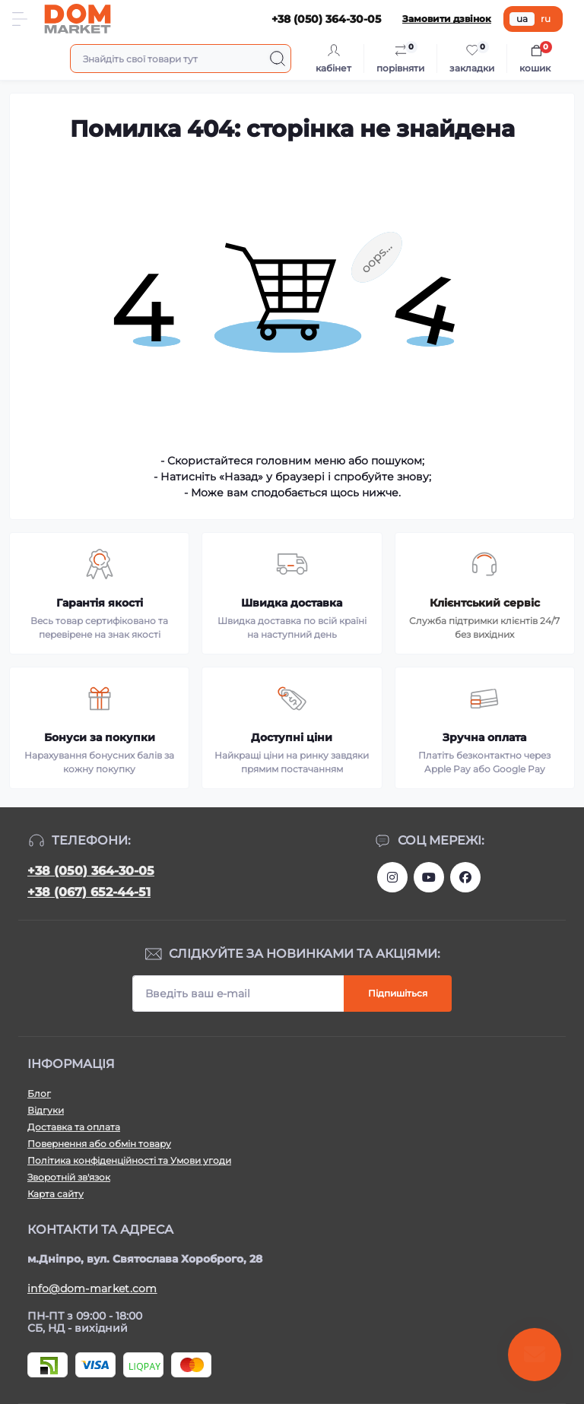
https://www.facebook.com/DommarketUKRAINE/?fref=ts (465, 877)
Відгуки (45, 1110)
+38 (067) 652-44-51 (89, 892)
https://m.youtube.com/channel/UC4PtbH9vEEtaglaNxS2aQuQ (429, 877)
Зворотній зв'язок (68, 1177)
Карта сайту (55, 1194)
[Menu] (19, 19)
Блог (39, 1093)
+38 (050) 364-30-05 (90, 871)
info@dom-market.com (92, 1288)
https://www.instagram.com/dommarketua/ (392, 877)
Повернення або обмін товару (99, 1143)
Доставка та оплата (73, 1127)
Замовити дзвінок (446, 18)
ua (522, 18)
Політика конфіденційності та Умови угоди (129, 1160)
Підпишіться (397, 993)
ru (546, 18)
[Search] (277, 58)
